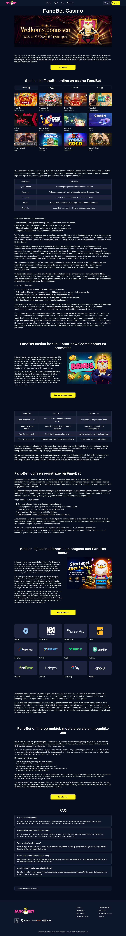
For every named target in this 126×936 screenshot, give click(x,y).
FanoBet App (63, 797)
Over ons (79, 907)
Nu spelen (63, 67)
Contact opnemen (104, 907)
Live (62, 3)
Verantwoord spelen (82, 916)
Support (101, 916)
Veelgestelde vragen (105, 913)
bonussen (70, 3)
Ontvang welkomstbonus (63, 395)
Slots (100, 88)
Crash (75, 88)
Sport (56, 3)
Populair (26, 88)
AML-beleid (102, 910)
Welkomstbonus (63, 612)
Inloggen (107, 3)
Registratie (115, 3)
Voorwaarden (80, 910)
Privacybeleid (80, 913)
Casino (49, 3)
